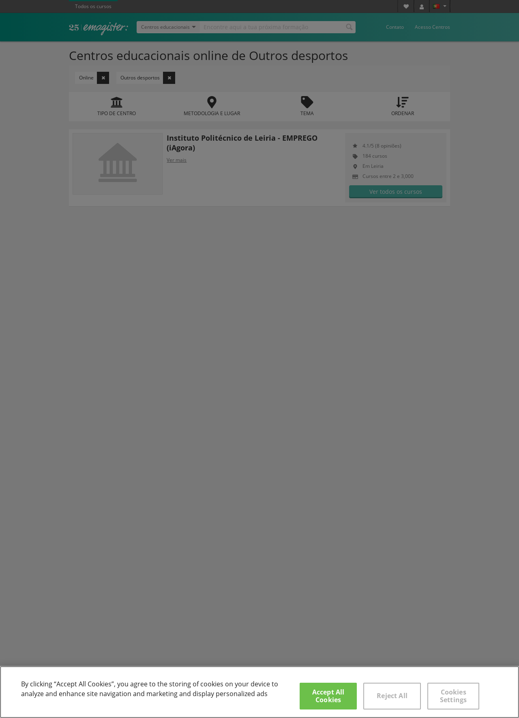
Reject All (392, 695)
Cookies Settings (453, 696)
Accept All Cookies (328, 696)
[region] (259, 692)
